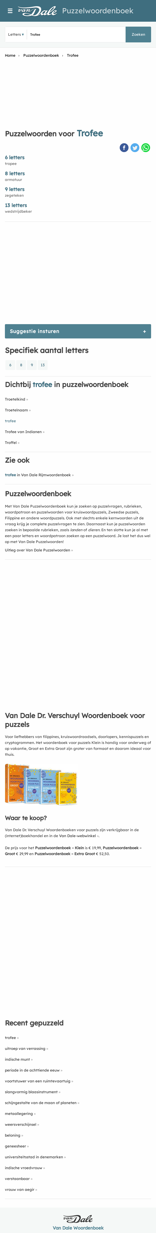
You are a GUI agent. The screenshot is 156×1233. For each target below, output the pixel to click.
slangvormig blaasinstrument (31, 1092)
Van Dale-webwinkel (77, 835)
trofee (10, 1037)
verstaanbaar (17, 1178)
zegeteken (14, 195)
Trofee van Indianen (23, 431)
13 (43, 365)
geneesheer (15, 1146)
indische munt (17, 1059)
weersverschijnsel (20, 1124)
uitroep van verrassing (25, 1048)
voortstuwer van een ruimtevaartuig (37, 1081)
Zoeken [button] (138, 34)
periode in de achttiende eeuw (32, 1070)
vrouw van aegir (19, 1189)
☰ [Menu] (10, 11)
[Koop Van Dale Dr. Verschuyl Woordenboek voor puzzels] (41, 804)
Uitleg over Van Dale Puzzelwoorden (37, 550)
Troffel (11, 442)
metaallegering (19, 1113)
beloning (12, 1135)
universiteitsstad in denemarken (34, 1157)
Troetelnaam (16, 410)
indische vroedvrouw (23, 1167)
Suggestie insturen (34, 331)
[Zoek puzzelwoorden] (56, 34)
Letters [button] (14, 34)
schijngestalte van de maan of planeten (41, 1102)
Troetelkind (15, 399)
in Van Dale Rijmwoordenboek (38, 475)
